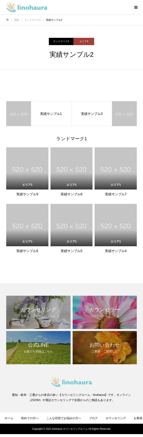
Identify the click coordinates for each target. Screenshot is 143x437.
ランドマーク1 (61, 41)
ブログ (93, 418)
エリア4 (83, 41)
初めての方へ (29, 418)
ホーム (9, 418)
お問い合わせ (116, 430)
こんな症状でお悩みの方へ (63, 418)
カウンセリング (116, 418)
